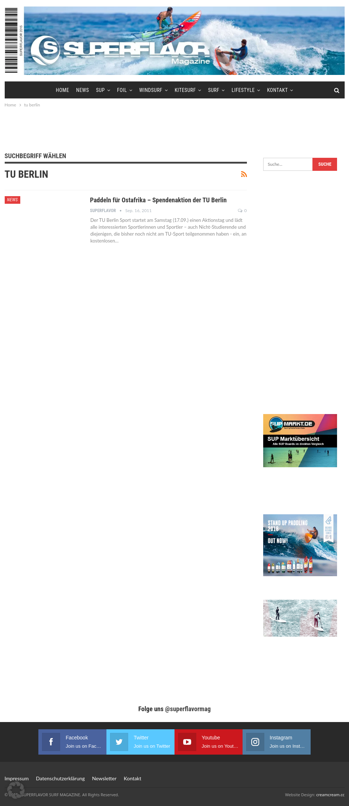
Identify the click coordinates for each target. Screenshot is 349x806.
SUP (100, 90)
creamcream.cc (330, 794)
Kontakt (277, 90)
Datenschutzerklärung (60, 778)
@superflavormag (188, 709)
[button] (16, 790)
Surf (213, 90)
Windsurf (150, 90)
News (82, 90)
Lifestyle (243, 90)
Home (62, 90)
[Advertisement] (174, 129)
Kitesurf (184, 90)
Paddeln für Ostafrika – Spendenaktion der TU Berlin (158, 200)
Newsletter (104, 778)
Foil (122, 90)
